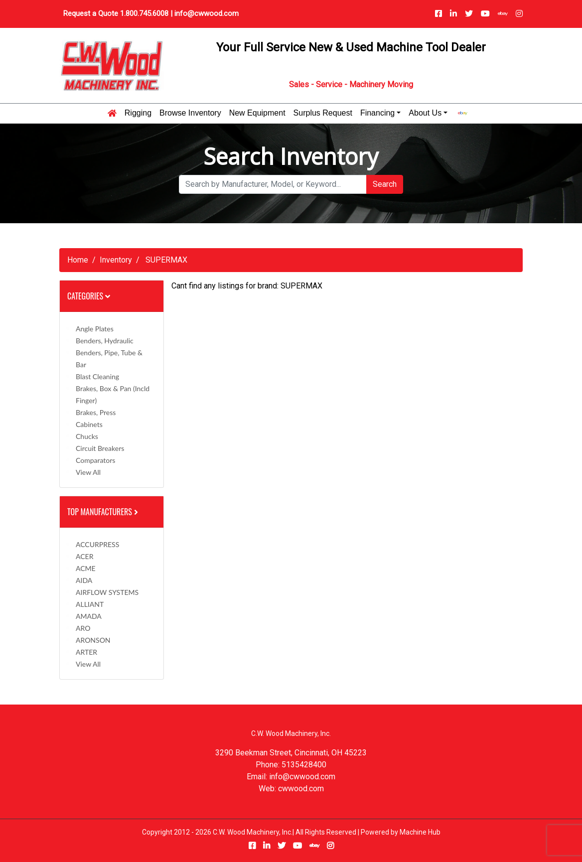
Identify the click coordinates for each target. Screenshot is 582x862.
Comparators (95, 460)
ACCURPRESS (97, 544)
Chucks (87, 436)
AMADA (89, 616)
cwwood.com (301, 788)
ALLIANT (90, 604)
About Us (425, 113)
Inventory (116, 260)
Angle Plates (95, 328)
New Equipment (257, 113)
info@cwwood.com (206, 13)
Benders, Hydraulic (105, 340)
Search (385, 184)
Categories (88, 296)
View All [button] (88, 472)
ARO (83, 628)
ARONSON (93, 640)
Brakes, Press (96, 412)
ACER (84, 556)
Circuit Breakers (100, 448)
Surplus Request (322, 113)
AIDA (84, 580)
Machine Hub (420, 832)
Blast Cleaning (97, 376)
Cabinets (89, 424)
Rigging (138, 113)
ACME (86, 568)
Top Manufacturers (103, 512)
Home (77, 260)
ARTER (86, 652)
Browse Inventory (190, 113)
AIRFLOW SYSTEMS (107, 592)
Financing (377, 113)
